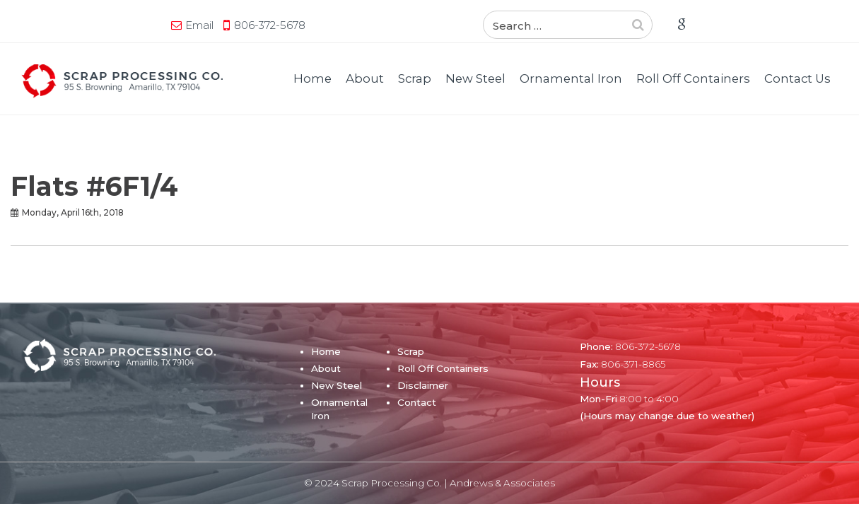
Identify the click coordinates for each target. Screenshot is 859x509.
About (365, 78)
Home (312, 78)
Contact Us (797, 78)
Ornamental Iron (571, 78)
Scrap (414, 78)
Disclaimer (422, 385)
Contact (416, 402)
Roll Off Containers (693, 78)
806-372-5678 (130, 25)
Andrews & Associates (502, 482)
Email (60, 25)
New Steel (475, 78)
